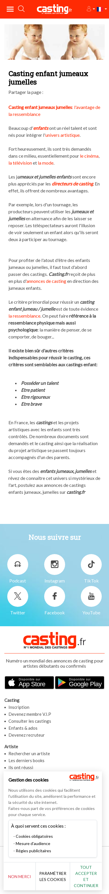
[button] (90, 9)
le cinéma (89, 156)
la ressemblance (24, 315)
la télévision (20, 162)
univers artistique (62, 135)
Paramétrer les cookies (54, 876)
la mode (45, 162)
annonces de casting (46, 281)
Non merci (20, 876)
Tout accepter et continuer (88, 876)
